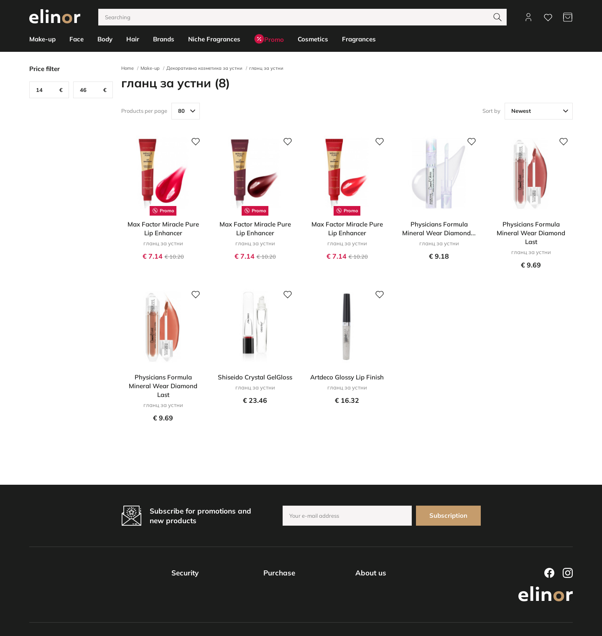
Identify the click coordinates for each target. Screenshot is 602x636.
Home (127, 68)
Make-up (150, 68)
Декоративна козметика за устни (204, 68)
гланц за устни (266, 68)
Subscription (448, 515)
